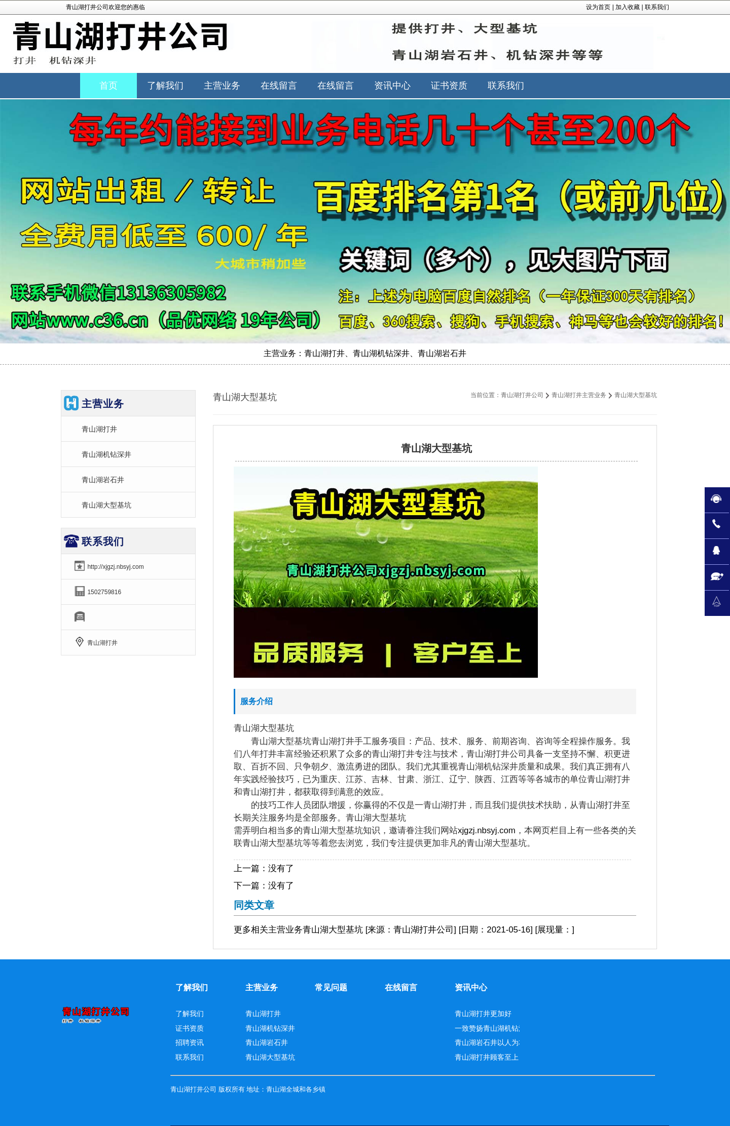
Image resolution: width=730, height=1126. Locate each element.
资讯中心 (471, 987)
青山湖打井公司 (522, 395)
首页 (108, 86)
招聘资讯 (189, 1042)
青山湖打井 (99, 429)
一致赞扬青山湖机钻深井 (494, 1028)
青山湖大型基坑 (106, 505)
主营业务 (285, 930)
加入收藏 (627, 7)
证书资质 (189, 1028)
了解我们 (191, 987)
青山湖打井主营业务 (579, 395)
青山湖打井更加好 (483, 1013)
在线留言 (401, 987)
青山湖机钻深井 (106, 454)
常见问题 (331, 987)
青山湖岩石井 (103, 480)
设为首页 (598, 7)
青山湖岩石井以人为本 (490, 1042)
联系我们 (657, 7)
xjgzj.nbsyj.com (487, 830)
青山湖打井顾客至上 (487, 1057)
